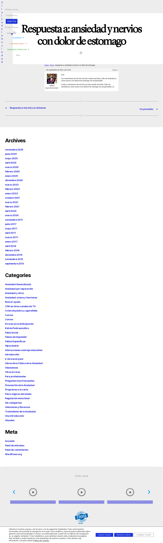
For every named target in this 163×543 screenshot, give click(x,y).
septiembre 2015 (16, 263)
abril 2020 (11, 210)
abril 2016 (11, 245)
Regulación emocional (19, 398)
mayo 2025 (12, 158)
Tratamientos (64, 4)
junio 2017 (11, 223)
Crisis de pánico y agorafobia (23, 310)
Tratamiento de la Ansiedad (22, 411)
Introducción (13, 354)
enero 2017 (12, 241)
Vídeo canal (81, 475)
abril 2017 (11, 232)
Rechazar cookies (117, 534)
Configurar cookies (142, 534)
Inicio (47, 65)
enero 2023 (12, 193)
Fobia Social (12, 332)
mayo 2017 (12, 228)
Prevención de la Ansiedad (22, 384)
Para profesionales (17, 376)
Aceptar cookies (94, 534)
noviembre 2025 (15, 149)
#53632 (114, 70)
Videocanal (106, 4)
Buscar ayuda (14, 301)
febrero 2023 (13, 188)
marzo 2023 (12, 184)
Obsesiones (12, 367)
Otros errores (13, 371)
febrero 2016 (13, 250)
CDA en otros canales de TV (23, 306)
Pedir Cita (77, 4)
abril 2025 (11, 162)
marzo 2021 (12, 201)
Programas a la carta (18, 389)
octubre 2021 (13, 197)
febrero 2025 (13, 171)
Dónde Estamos (91, 4)
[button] (140, 6)
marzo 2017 (12, 237)
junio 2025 (12, 153)
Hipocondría (13, 345)
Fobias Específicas (17, 341)
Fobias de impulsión (17, 336)
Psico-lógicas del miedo (20, 393)
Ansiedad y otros (16, 292)
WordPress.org (14, 453)
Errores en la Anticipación (21, 323)
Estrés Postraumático (19, 327)
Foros (52, 65)
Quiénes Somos (48, 4)
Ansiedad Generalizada (20, 284)
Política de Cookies (41, 540)
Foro (106, 9)
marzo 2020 (12, 215)
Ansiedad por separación (21, 288)
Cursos (9, 314)
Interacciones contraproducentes (26, 349)
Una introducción (16, 415)
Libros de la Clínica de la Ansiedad (27, 362)
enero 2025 (12, 175)
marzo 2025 (12, 166)
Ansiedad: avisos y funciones (23, 297)
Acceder (10, 440)
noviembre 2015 (15, 258)
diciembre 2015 (15, 254)
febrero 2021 (13, 206)
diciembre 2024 (15, 179)
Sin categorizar (14, 402)
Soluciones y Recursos (91, 9)
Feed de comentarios (18, 449)
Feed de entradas (16, 445)
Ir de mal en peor (69, 9)
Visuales (10, 420)
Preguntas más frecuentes (22, 380)
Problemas (53, 9)
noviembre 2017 (15, 219)
